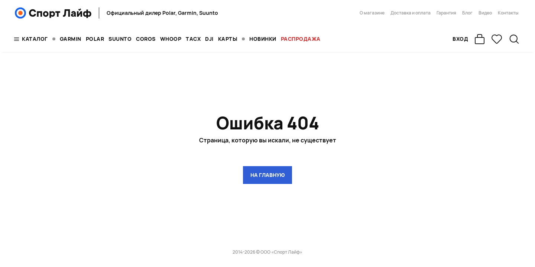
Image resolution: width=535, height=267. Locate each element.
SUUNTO (120, 38)
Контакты (508, 13)
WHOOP (171, 38)
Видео (485, 13)
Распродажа (301, 38)
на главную (267, 174)
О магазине (372, 13)
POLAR (95, 38)
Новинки (262, 38)
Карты (228, 38)
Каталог (35, 38)
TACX (193, 38)
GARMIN (70, 38)
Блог (467, 13)
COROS (146, 38)
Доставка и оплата (410, 13)
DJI (209, 38)
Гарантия (446, 13)
